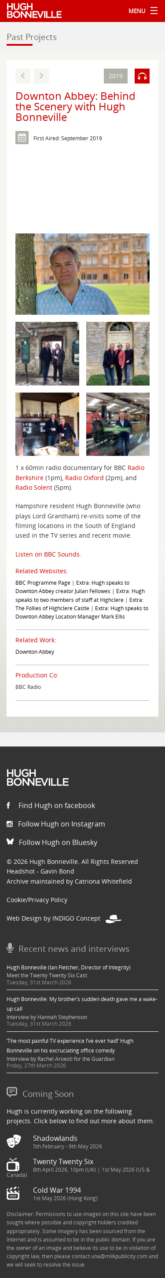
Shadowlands (55, 1138)
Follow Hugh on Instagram (56, 824)
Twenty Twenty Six (63, 1161)
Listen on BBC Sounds (47, 554)
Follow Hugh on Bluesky (52, 842)
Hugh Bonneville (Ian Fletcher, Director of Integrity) (69, 967)
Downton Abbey (34, 651)
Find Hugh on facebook (51, 805)
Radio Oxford (84, 477)
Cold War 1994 (57, 1190)
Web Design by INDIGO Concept (64, 918)
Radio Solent (33, 487)
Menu (140, 11)
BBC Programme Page (42, 582)
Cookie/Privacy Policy (37, 900)
